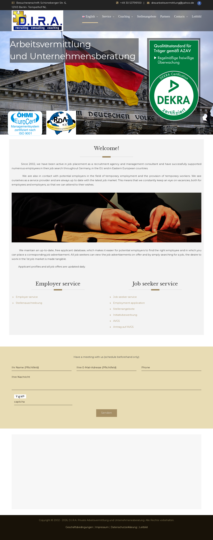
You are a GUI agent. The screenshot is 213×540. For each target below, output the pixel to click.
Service (106, 16)
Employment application (129, 302)
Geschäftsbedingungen (79, 527)
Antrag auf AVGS (123, 326)
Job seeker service (125, 296)
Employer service (27, 296)
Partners (165, 16)
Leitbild (196, 16)
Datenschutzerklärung (124, 527)
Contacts (179, 16)
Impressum (102, 527)
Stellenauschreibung (29, 302)
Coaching (124, 16)
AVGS (116, 320)
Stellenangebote (146, 16)
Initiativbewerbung (125, 314)
